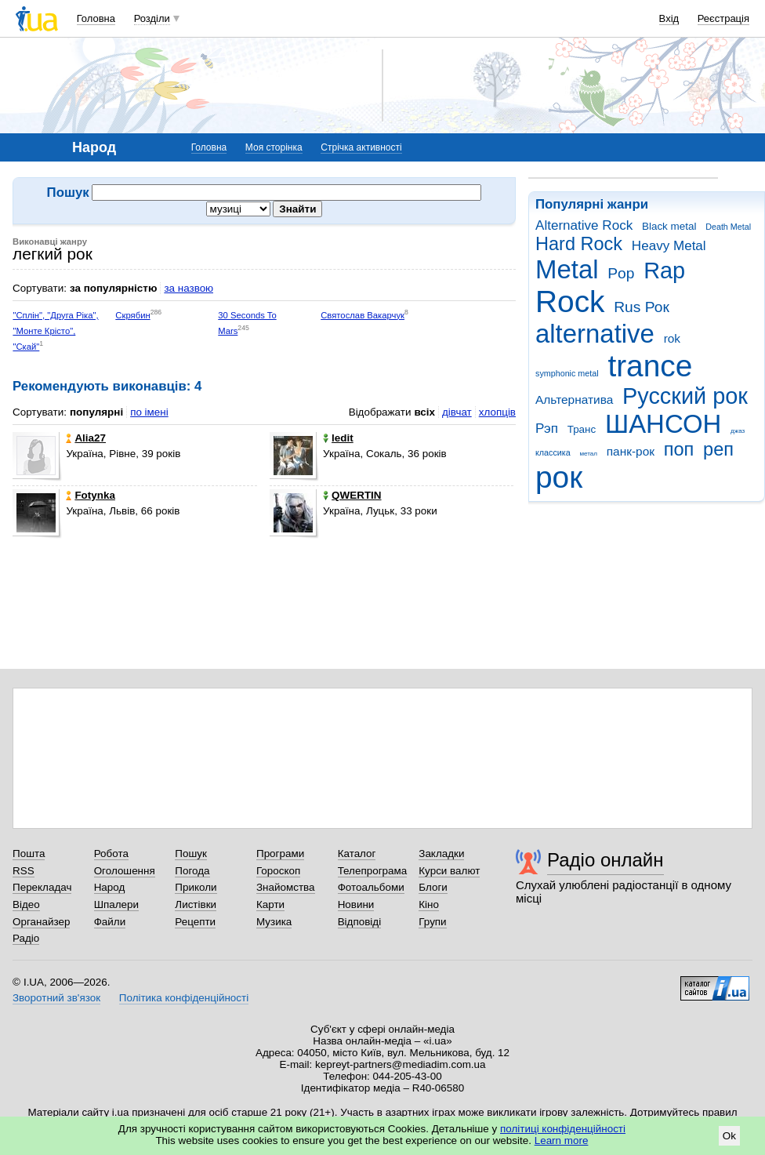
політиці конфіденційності (562, 1129)
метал (588, 453)
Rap (664, 270)
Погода (192, 871)
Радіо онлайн (605, 859)
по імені (149, 412)
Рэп (546, 428)
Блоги (433, 887)
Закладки (441, 853)
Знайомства (285, 887)
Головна (96, 18)
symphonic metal (567, 373)
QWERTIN (352, 495)
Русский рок (685, 396)
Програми (280, 853)
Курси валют (449, 871)
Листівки (195, 904)
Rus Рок (641, 307)
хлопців (497, 412)
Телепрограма (373, 871)
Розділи (152, 18)
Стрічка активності (361, 147)
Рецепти (195, 922)
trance (649, 366)
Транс (581, 429)
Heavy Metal (669, 245)
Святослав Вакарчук (362, 315)
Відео (26, 904)
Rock (569, 301)
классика (553, 452)
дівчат (457, 412)
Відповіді (360, 922)
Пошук (191, 853)
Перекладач (42, 887)
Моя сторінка (274, 147)
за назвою (188, 288)
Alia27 (86, 438)
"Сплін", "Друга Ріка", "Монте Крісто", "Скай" (55, 331)
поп (679, 449)
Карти (270, 904)
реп (718, 449)
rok (672, 338)
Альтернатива (574, 399)
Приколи (195, 887)
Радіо (26, 938)
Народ (109, 887)
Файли (110, 922)
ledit (338, 438)
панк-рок (630, 451)
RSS (23, 871)
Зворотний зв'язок (56, 998)
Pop (620, 273)
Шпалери (116, 904)
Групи (432, 922)
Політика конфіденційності (183, 998)
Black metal (669, 226)
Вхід (669, 18)
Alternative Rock (584, 225)
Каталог (357, 853)
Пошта (29, 853)
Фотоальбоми (371, 887)
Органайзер (41, 922)
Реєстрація (723, 18)
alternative (594, 333)
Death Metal (728, 226)
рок (558, 477)
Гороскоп (278, 871)
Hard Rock (578, 244)
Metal (567, 269)
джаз (738, 430)
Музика (274, 922)
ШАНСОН (663, 423)
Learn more (562, 1140)
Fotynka (90, 495)
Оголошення (124, 871)
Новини (356, 904)
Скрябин (132, 315)
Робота (111, 853)
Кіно (429, 904)
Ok (729, 1136)
